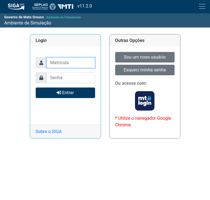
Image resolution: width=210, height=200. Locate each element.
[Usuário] (71, 63)
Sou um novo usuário (145, 57)
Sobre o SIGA (49, 131)
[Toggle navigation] (202, 6)
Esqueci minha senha (145, 69)
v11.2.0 (46, 6)
